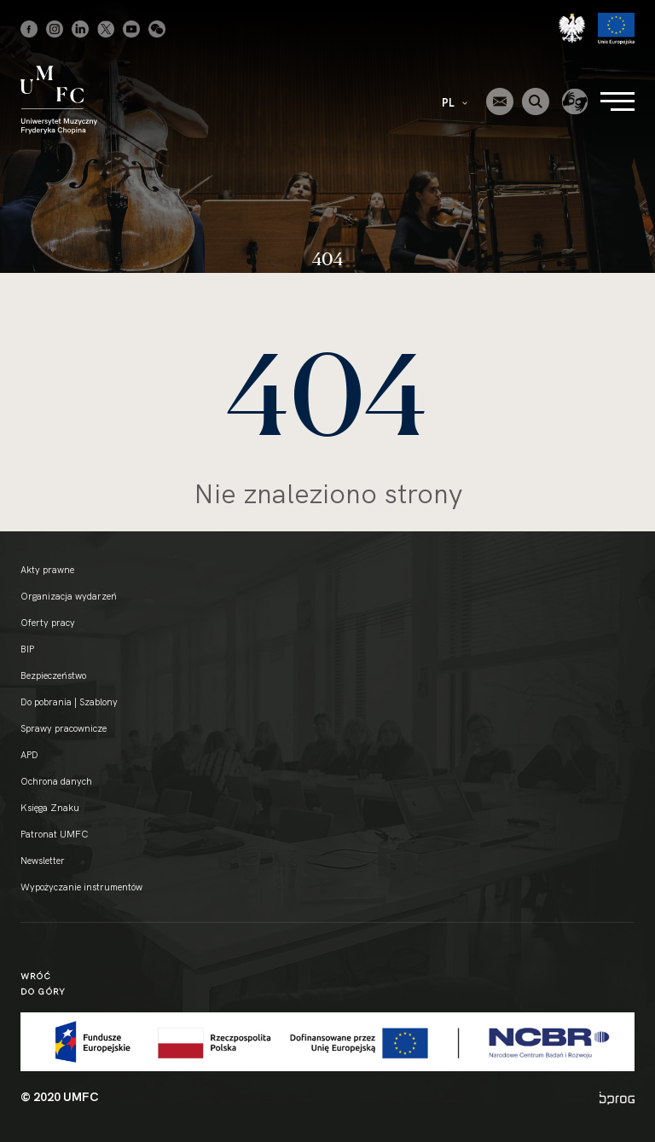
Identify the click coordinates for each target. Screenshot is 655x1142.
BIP (27, 649)
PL (454, 102)
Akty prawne (47, 570)
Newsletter (42, 861)
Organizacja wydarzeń (68, 596)
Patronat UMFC (54, 834)
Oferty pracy (47, 623)
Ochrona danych (56, 781)
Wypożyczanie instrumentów (81, 887)
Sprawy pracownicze (63, 728)
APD (29, 755)
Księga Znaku (49, 808)
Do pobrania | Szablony (69, 702)
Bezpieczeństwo (53, 675)
